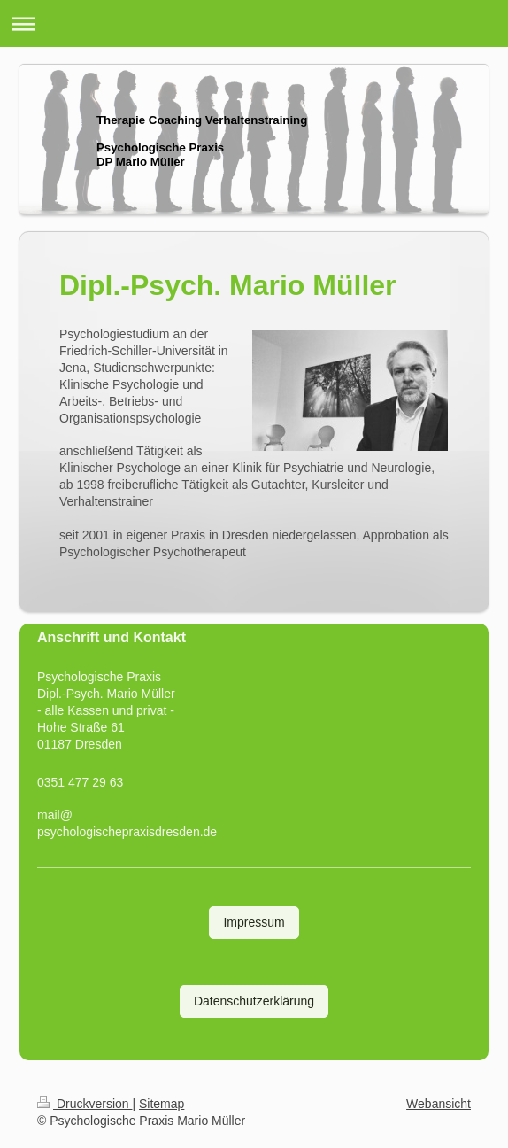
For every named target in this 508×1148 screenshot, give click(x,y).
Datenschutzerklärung (254, 1001)
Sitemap (161, 1104)
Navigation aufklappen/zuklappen (254, 23)
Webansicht (438, 1104)
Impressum (253, 922)
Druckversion (84, 1104)
